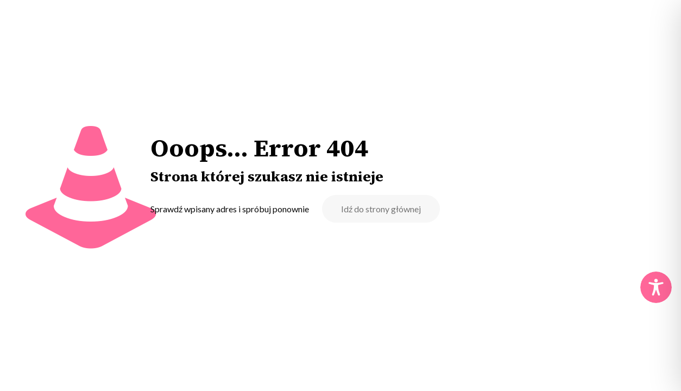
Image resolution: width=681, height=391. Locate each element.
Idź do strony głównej (381, 209)
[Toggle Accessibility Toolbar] (656, 287)
